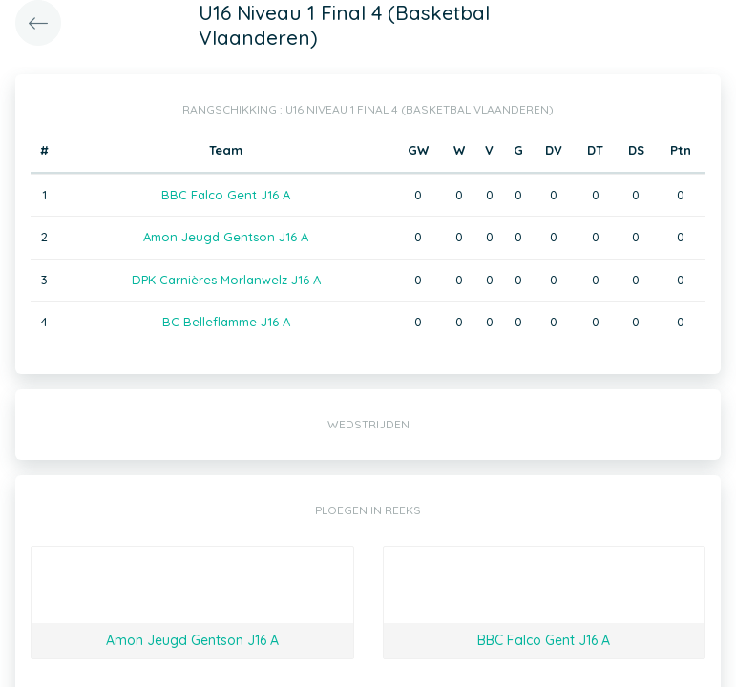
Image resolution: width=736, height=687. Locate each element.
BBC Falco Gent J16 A (225, 194)
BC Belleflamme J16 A (226, 321)
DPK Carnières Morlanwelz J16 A (226, 279)
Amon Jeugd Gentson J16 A (225, 236)
